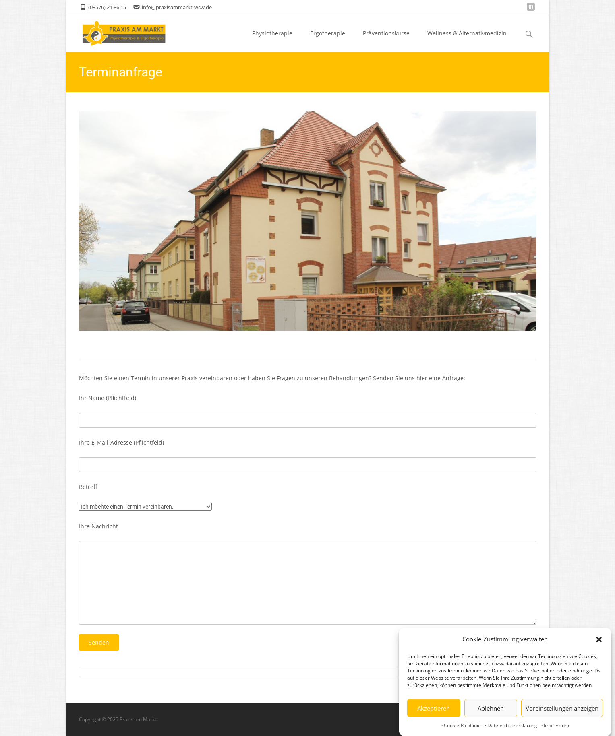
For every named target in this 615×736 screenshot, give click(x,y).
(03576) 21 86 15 (107, 7)
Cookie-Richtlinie (462, 726)
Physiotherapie (272, 40)
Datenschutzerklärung (512, 726)
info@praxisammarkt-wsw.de (177, 7)
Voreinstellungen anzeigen (562, 709)
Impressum (556, 726)
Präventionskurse (386, 40)
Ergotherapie (327, 40)
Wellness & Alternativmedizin (467, 40)
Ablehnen (491, 709)
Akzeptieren (433, 709)
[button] (599, 640)
